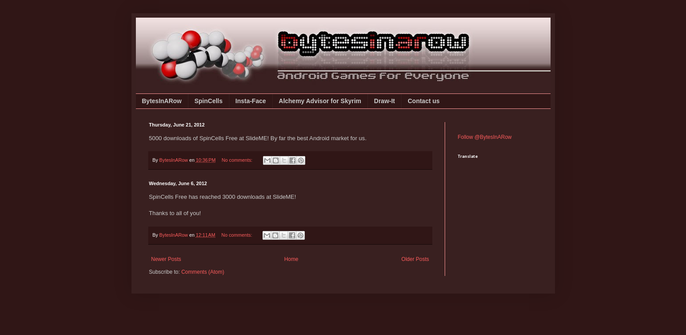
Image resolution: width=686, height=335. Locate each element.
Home (291, 259)
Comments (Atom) (202, 272)
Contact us (423, 100)
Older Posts (415, 259)
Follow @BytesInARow (485, 137)
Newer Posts (166, 259)
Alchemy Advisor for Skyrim (320, 100)
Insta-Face (251, 100)
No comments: (237, 160)
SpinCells (209, 100)
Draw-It (384, 100)
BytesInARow (162, 100)
